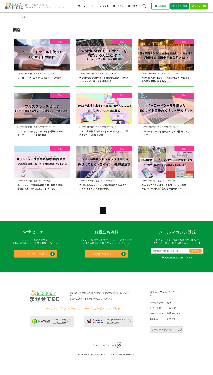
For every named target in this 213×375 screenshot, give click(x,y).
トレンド (171, 308)
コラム (81, 6)
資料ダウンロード (106, 254)
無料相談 (160, 6)
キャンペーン (156, 313)
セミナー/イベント (99, 6)
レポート (171, 318)
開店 (60, 42)
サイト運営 (155, 308)
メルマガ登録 (198, 6)
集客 (169, 303)
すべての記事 (156, 303)
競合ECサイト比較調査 (125, 6)
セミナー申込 (35, 254)
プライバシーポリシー (173, 257)
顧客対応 (154, 318)
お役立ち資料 (179, 6)
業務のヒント (173, 313)
